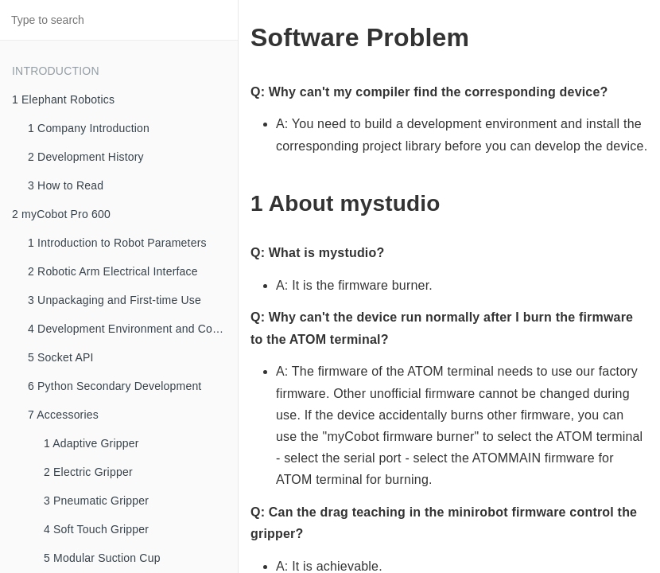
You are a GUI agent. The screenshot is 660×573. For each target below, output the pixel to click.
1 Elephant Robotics (63, 99)
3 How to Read (65, 185)
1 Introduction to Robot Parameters (117, 242)
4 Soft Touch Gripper (96, 529)
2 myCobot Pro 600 (61, 214)
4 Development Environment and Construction (133, 328)
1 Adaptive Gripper (91, 443)
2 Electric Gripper (88, 472)
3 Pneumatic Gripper (96, 500)
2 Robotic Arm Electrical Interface (113, 271)
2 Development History (86, 156)
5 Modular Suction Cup (102, 558)
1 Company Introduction (88, 128)
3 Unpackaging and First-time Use (114, 300)
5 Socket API (61, 357)
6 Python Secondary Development (114, 386)
